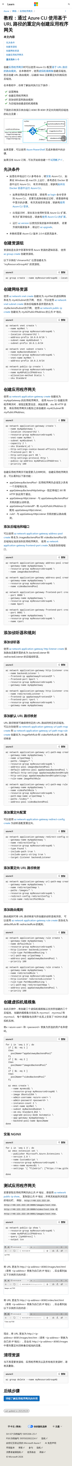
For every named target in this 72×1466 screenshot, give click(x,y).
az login (52, 194)
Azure (6, 11)
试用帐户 (55, 159)
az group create (12, 253)
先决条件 (10, 42)
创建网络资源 (12, 50)
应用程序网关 (26, 11)
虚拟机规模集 (46, 70)
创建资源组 (11, 46)
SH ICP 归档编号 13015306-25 (20, 1433)
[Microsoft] (36, 4)
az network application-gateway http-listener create (36, 648)
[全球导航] (3, 4)
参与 (31, 1447)
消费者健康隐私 (13, 1452)
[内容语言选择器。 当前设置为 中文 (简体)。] (14, 1426)
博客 (20, 1447)
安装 (48, 176)
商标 (41, 1452)
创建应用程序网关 (14, 54)
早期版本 (10, 1447)
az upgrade (46, 227)
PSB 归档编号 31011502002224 (20, 1438)
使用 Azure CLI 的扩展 (54, 216)
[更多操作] (65, 11)
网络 (14, 11)
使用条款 (31, 1452)
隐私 (43, 1438)
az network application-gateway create (29, 396)
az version (23, 223)
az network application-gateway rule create (35, 920)
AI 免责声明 (50, 1442)
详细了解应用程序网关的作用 (22, 1398)
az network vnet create (21, 296)
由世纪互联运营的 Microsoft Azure (22, 1442)
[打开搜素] (69, 4)
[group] (36, 278)
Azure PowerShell (35, 149)
